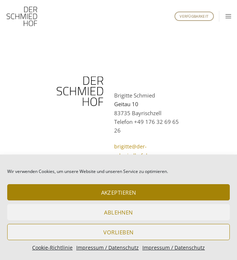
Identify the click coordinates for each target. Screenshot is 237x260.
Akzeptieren (118, 192)
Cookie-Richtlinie (52, 247)
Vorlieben (118, 232)
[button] (228, 16)
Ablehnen (118, 212)
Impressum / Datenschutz (107, 247)
